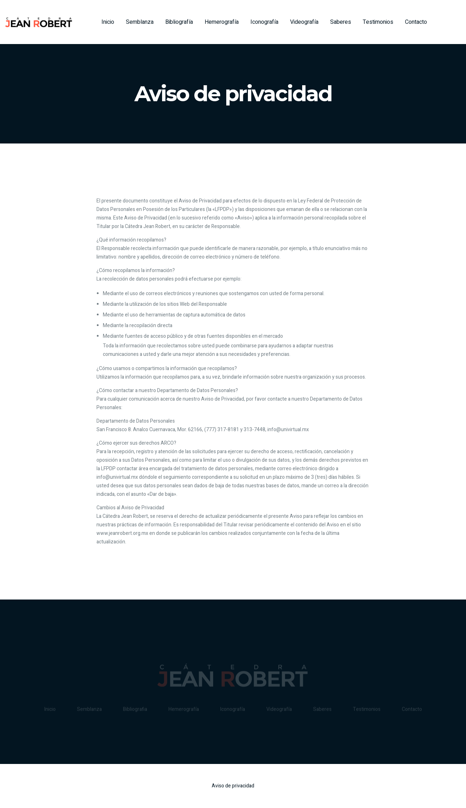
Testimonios (378, 22)
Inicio (107, 22)
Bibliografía (179, 22)
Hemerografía (222, 22)
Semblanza (140, 22)
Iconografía (264, 22)
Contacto (416, 22)
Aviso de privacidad (233, 786)
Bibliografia (135, 710)
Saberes (340, 22)
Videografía (304, 22)
